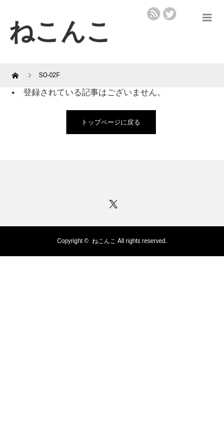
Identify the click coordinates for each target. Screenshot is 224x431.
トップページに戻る (110, 122)
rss (153, 13)
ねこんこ (104, 241)
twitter (169, 13)
